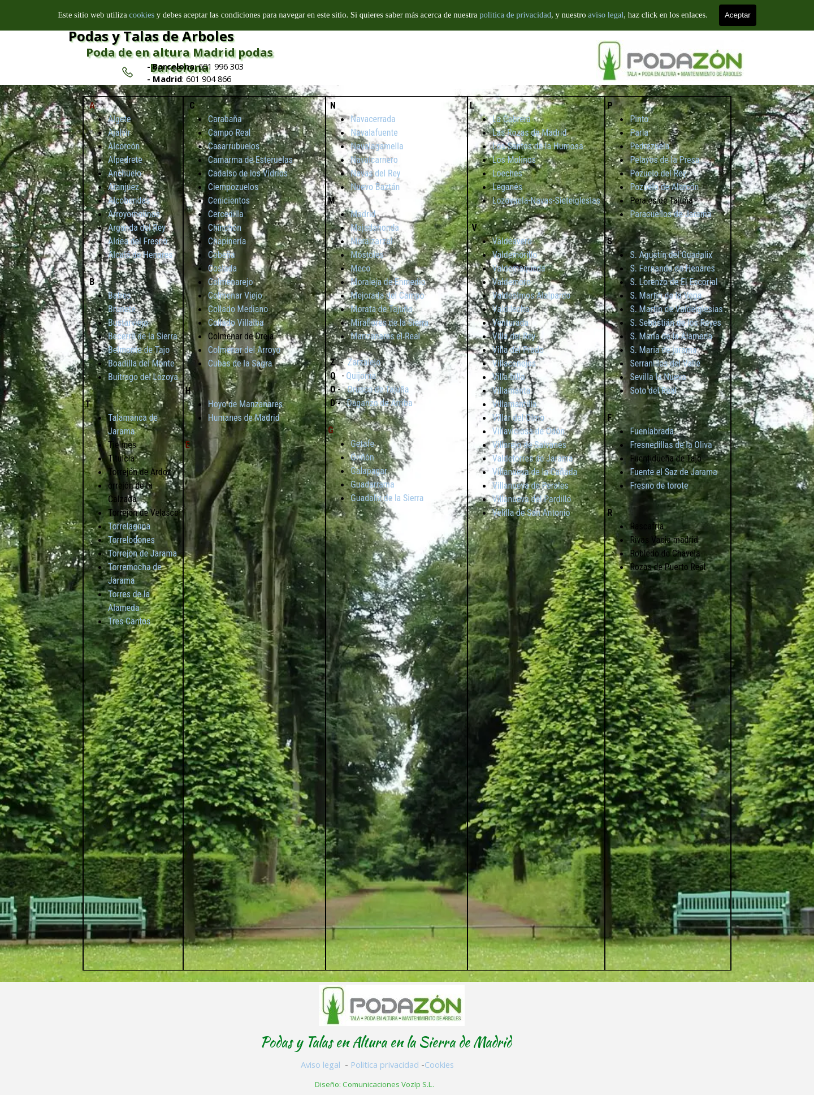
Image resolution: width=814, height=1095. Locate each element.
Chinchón (224, 227)
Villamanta (511, 390)
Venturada (510, 322)
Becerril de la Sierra (142, 336)
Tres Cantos (129, 621)
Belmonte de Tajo (139, 349)
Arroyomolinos (134, 214)
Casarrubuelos (233, 146)
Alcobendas (129, 200)
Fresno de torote (659, 485)
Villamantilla (514, 404)
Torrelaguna (129, 526)
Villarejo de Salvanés (529, 444)
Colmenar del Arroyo (244, 349)
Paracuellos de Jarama (670, 214)
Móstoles (367, 254)
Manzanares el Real (385, 336)
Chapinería (227, 241)
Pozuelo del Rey (658, 173)
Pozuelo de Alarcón (664, 187)
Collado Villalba (236, 322)
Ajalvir (119, 132)
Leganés (507, 187)
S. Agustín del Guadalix (671, 254)
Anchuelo (124, 173)
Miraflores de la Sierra (389, 322)
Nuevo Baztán (375, 187)
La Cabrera (511, 119)
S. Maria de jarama (663, 349)
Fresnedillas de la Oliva (671, 444)
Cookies (439, 1064)
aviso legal (606, 14)
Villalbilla (508, 377)
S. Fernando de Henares (672, 268)
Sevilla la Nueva (658, 377)
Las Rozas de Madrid (529, 132)
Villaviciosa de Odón (528, 431)
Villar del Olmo (518, 417)
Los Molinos (514, 159)
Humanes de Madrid (244, 417)
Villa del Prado (518, 349)
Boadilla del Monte (141, 363)
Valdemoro (511, 282)
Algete (119, 119)
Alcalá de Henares (140, 254)
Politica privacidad (384, 1064)
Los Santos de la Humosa (537, 146)
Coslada (222, 268)
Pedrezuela (649, 146)
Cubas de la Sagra (240, 363)
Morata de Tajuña (381, 309)
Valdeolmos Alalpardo (531, 295)
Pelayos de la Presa (664, 159)
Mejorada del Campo (387, 295)
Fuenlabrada (652, 431)
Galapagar (368, 470)
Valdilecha (511, 309)
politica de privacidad (515, 14)
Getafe (362, 443)
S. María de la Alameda (671, 336)
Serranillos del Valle (665, 363)
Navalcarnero (373, 159)
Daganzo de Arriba (380, 403)
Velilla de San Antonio (531, 512)
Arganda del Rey (137, 227)
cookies (142, 14)
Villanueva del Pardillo (531, 499)
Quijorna (361, 375)
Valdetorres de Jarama (532, 458)
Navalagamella (376, 146)
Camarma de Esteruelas (250, 159)
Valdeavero (512, 241)
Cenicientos (229, 200)
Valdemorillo (514, 254)
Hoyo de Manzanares (245, 404)
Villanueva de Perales (530, 485)
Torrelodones (131, 539)
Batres (119, 295)
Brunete (122, 309)
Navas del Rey (375, 173)
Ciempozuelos (233, 187)
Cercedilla (226, 214)
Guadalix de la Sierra (386, 498)
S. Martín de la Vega (666, 295)
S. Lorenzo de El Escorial (673, 282)
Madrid (362, 214)
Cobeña (221, 254)
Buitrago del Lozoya (143, 377)
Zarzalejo (364, 362)
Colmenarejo (230, 282)
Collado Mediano (238, 309)
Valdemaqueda (518, 268)
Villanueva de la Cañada (534, 472)
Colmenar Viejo (235, 295)
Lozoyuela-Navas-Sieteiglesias (546, 200)
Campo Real (229, 132)
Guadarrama (372, 484)
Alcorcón (124, 146)
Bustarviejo (128, 322)
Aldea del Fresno (137, 241)
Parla (639, 132)
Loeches (507, 173)
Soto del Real (653, 390)
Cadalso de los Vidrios (248, 173)
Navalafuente (373, 132)
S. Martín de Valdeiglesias (676, 309)
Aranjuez (123, 187)
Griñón (362, 457)
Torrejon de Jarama (142, 553)
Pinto (639, 119)
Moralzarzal (371, 241)
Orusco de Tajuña (378, 389)
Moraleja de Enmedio (387, 282)
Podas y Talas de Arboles (151, 36)
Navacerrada (372, 119)
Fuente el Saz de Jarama (673, 472)
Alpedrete (125, 159)
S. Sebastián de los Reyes (675, 322)
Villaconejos (514, 363)
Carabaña (225, 119)
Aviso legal (320, 1064)
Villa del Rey (514, 336)
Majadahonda (374, 227)
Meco (360, 268)
